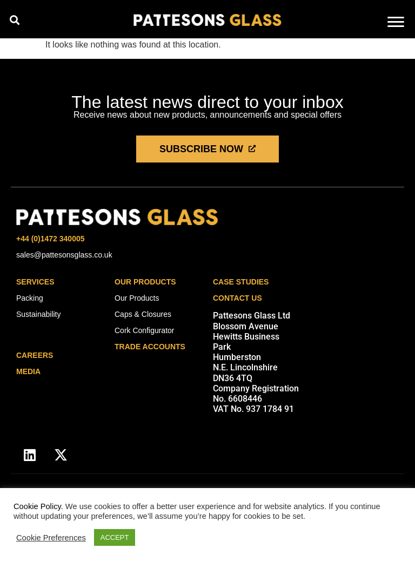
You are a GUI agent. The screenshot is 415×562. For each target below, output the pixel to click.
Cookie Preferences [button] (51, 537)
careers (34, 355)
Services (35, 281)
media (28, 371)
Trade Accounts (150, 346)
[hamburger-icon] (395, 23)
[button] (14, 20)
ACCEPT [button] (115, 537)
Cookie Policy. (38, 506)
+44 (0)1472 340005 (50, 238)
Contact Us (237, 298)
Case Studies (241, 281)
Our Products (145, 281)
